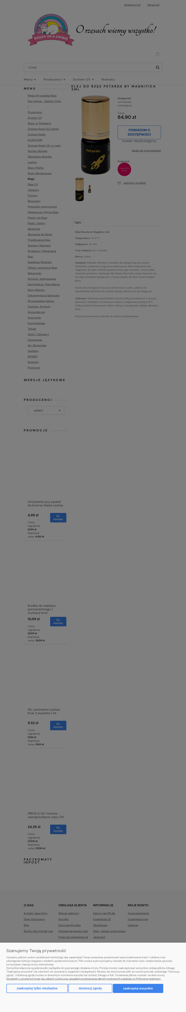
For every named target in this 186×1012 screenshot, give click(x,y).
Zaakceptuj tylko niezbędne (37, 988)
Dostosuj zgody (90, 988)
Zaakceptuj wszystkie (138, 988)
